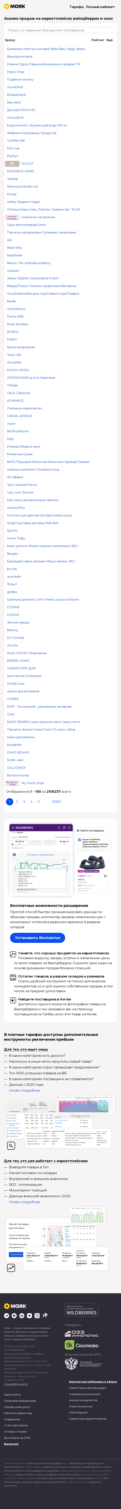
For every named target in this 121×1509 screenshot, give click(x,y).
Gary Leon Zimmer (20, 492)
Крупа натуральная (21, 347)
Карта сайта (12, 1394)
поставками (75, 1466)
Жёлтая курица (18, 622)
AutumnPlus (16, 508)
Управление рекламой (84, 1394)
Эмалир (12, 179)
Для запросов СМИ (17, 1437)
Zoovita (12, 645)
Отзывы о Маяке (15, 1431)
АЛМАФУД (15, 401)
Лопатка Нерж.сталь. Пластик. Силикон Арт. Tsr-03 (43, 209)
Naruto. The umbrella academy (28, 263)
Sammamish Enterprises (24, 676)
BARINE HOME (18, 661)
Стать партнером (16, 1425)
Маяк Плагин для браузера (87, 1387)
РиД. (10, 439)
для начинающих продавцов (45, 1463)
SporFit (12, 531)
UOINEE (13, 699)
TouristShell (15, 87)
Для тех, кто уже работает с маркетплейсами (46, 1161)
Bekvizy (12, 630)
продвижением (92, 1466)
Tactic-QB (14, 355)
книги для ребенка (21, 737)
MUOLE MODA (18, 370)
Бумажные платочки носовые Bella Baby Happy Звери (46, 49)
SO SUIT (27, 163)
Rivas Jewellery (17, 324)
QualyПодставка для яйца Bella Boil (32, 523)
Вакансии (11, 1443)
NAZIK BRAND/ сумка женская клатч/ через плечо (43, 722)
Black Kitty (14, 248)
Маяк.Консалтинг (81, 1406)
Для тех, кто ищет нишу (26, 1049)
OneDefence (16, 309)
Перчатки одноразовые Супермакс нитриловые (41, 232)
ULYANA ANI (16, 140)
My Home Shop (33, 783)
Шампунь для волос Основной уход (33, 469)
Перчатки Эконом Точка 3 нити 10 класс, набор (41, 729)
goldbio (12, 592)
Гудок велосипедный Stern (26, 225)
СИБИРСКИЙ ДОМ (21, 668)
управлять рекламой (54, 1466)
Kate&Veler (15, 255)
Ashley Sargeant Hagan (23, 202)
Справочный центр (17, 1407)
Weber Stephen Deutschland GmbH (32, 278)
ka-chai (12, 569)
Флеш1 (12, 584)
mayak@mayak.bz (16, 1384)
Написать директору (18, 1413)
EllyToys (12, 156)
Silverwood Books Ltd (22, 186)
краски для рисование (23, 691)
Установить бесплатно (37, 938)
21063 (56, 802)
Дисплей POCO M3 (21, 110)
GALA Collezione (18, 393)
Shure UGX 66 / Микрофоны (27, 653)
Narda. (11, 301)
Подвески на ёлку (20, 79)
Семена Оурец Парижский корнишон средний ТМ (44, 64)
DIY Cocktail (15, 638)
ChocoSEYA (15, 118)
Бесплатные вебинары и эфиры (93, 1381)
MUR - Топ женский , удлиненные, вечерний (39, 706)
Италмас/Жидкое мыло (23, 446)
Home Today (16, 538)
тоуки (11, 423)
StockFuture (16, 683)
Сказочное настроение (38, 217)
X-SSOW (13, 615)
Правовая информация (20, 1400)
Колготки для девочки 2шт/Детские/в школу (39, 515)
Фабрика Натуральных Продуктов (31, 133)
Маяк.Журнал (78, 1412)
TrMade (12, 385)
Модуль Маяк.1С (26, 1474)
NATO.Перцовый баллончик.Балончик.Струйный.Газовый (48, 462)
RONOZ (12, 332)
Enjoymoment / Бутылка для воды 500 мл (37, 125)
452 (9, 240)
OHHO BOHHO (18, 752)
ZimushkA (14, 362)
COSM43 (13, 607)
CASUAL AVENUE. (20, 416)
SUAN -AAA (15, 760)
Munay (12, 194)
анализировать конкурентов (42, 1470)
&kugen (12, 553)
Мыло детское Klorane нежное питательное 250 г (42, 546)
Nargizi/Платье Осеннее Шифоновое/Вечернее (42, 286)
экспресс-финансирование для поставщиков (65, 1478)
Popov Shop (15, 72)
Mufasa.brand (16, 95)
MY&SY (12, 339)
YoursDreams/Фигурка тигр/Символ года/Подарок (43, 293)
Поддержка (12, 1419)
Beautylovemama (19, 56)
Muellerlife (14, 745)
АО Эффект (15, 477)
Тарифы (77, 7)
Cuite (10, 714)
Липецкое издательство (24, 408)
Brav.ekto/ (14, 102)
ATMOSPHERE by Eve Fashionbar (31, 378)
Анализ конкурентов (83, 1400)
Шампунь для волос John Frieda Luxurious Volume (43, 599)
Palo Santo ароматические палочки (32, 500)
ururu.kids (14, 576)
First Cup (13, 148)
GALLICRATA (16, 768)
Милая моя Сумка (19, 454)
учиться (76, 1474)
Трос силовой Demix (22, 485)
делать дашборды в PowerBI (53, 1474)
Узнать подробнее (24, 1090)
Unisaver (13, 270)
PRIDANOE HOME (20, 171)
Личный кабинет (100, 7)
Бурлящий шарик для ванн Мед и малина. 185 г (41, 561)
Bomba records (18, 775)
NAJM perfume (18, 431)
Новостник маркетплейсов (88, 1418)
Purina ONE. (15, 316)
